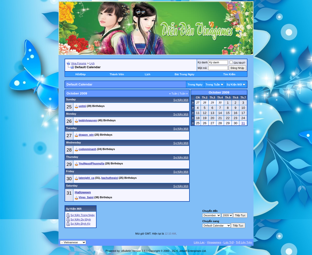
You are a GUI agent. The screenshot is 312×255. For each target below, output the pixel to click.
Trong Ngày (195, 84)
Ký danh (202, 62)
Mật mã (202, 67)
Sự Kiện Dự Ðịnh (80, 219)
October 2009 (219, 92)
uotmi (82, 105)
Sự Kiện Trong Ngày (82, 215)
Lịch (92, 63)
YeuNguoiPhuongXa (91, 163)
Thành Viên (117, 74)
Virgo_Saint (86, 197)
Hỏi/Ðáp (80, 74)
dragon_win (86, 134)
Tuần (173, 93)
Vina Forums (78, 63)
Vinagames (214, 242)
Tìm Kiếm (229, 74)
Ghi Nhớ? (237, 62)
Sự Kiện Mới (234, 84)
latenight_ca (86, 177)
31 (69, 193)
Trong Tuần (213, 84)
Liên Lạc (199, 242)
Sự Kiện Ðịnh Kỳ (80, 223)
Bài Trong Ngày (185, 74)
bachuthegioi (109, 177)
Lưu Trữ (229, 242)
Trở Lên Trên (244, 242)
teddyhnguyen (88, 120)
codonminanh (87, 149)
